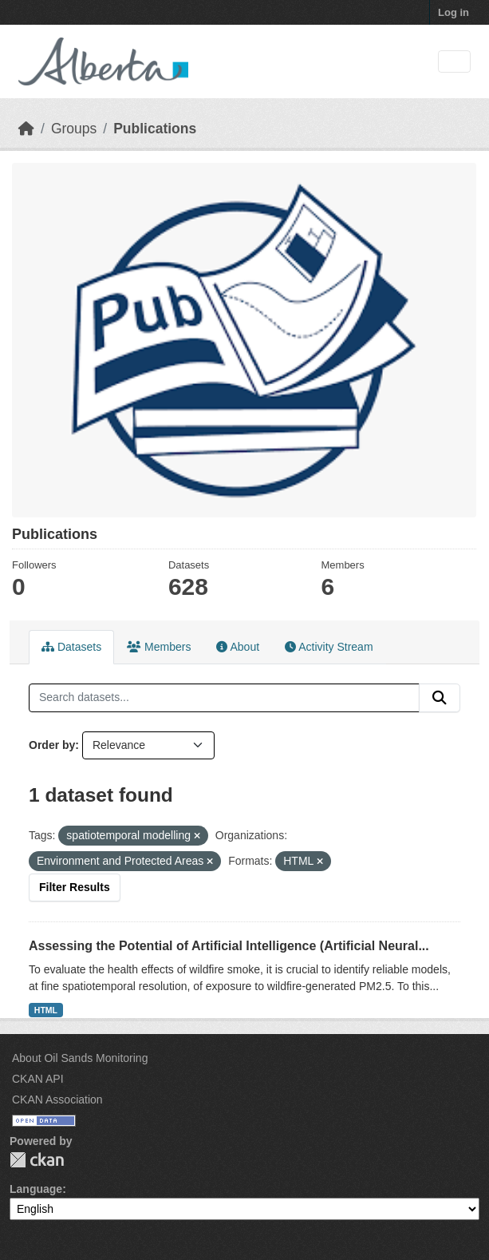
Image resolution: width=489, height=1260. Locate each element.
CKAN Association (57, 1099)
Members (159, 646)
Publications (154, 129)
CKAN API (38, 1078)
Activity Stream (329, 646)
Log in (453, 12)
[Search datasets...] (224, 697)
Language (36, 1189)
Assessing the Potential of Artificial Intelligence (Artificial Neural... (229, 946)
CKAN (37, 1159)
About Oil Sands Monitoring (80, 1058)
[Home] (26, 129)
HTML (45, 1010)
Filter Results (74, 887)
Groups (74, 129)
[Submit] (439, 697)
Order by (52, 745)
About (237, 646)
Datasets (71, 646)
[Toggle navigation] (454, 61)
